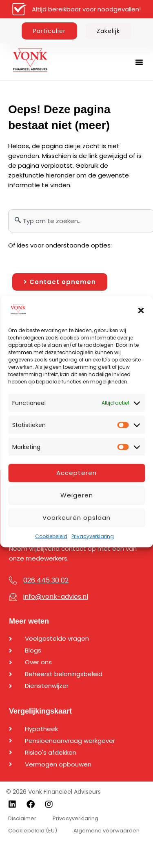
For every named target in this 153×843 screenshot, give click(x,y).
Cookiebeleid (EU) (32, 830)
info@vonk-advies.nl (55, 596)
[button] (141, 310)
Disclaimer (22, 818)
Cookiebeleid (51, 535)
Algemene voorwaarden (106, 830)
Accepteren (76, 473)
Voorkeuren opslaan (76, 517)
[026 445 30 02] (13, 580)
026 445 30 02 (46, 580)
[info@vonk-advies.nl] (13, 597)
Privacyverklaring (92, 535)
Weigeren (76, 495)
